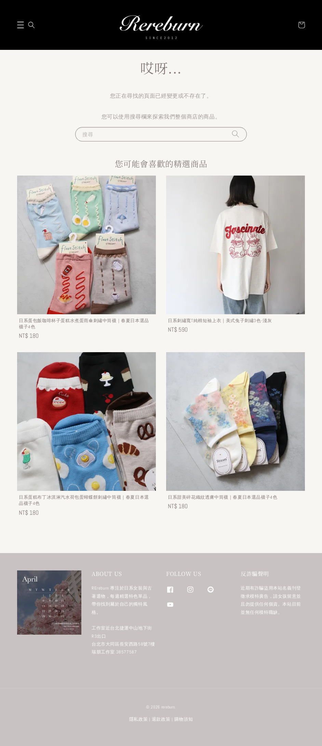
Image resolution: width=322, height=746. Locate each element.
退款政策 (161, 719)
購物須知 (183, 719)
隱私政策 (138, 719)
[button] (20, 24)
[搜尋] (235, 134)
